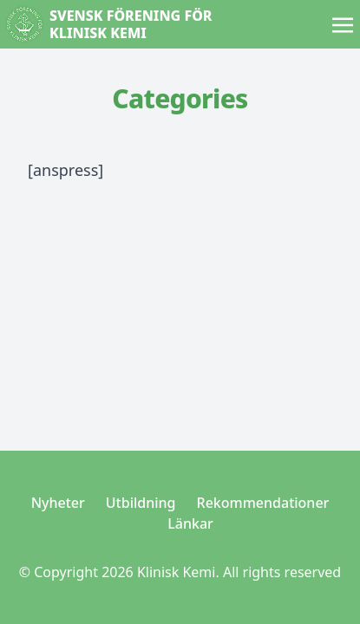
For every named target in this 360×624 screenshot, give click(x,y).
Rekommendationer (263, 502)
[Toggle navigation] (342, 23)
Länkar (190, 523)
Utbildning (141, 502)
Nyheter (58, 502)
